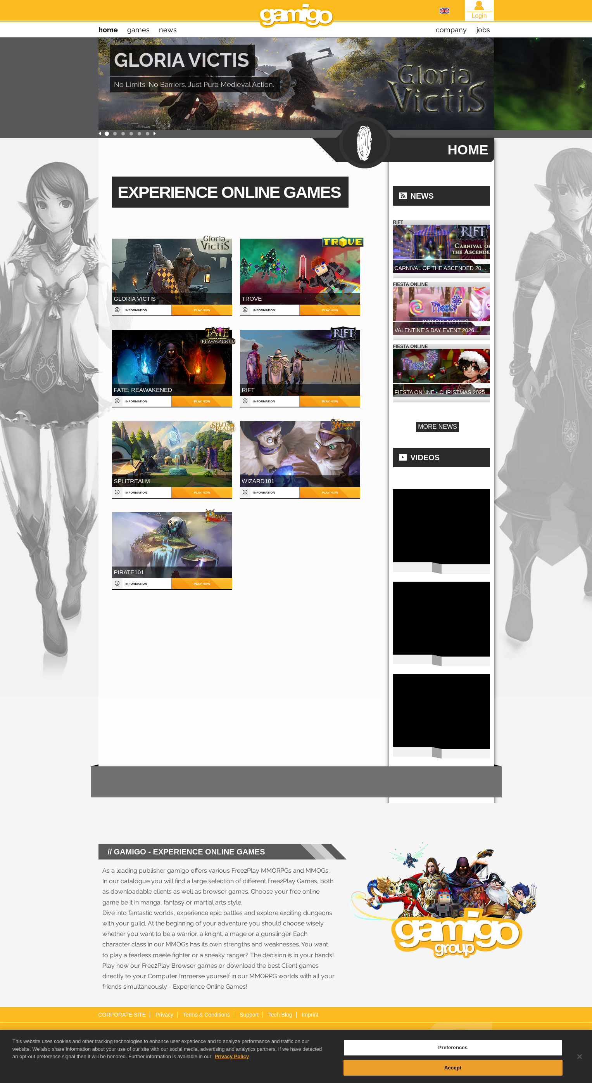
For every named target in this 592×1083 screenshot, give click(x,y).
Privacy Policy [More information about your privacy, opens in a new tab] (232, 1061)
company (451, 30)
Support (249, 1015)
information (136, 310)
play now (202, 310)
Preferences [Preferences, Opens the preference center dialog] (453, 1052)
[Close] (579, 1061)
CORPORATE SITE (122, 1015)
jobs (483, 30)
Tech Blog (280, 1015)
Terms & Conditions (206, 1015)
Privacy (164, 1015)
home (108, 30)
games (138, 30)
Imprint (310, 1015)
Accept (452, 1073)
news (168, 30)
